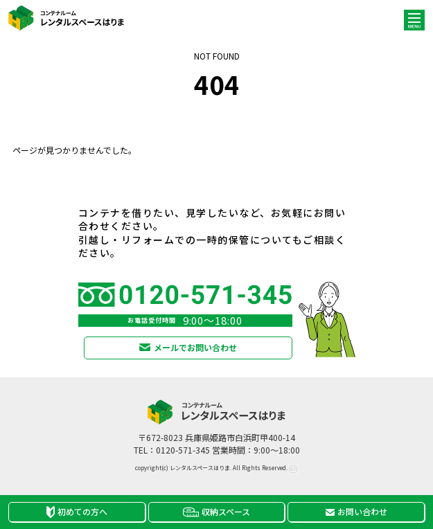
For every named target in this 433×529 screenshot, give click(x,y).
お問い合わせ (356, 511)
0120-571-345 (183, 450)
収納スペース (216, 511)
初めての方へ (76, 511)
